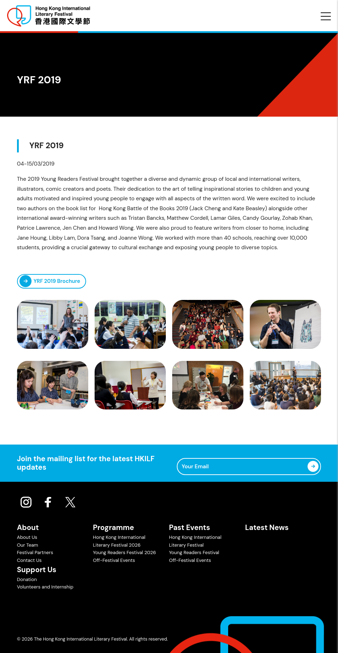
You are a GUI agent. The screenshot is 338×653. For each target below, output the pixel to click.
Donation (27, 579)
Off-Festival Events (114, 560)
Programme (113, 527)
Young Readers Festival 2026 (124, 552)
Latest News (267, 527)
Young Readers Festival (194, 552)
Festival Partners (35, 552)
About (28, 527)
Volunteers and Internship (45, 587)
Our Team (27, 545)
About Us (27, 537)
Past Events (189, 527)
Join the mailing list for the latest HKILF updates (86, 463)
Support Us (36, 569)
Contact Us (29, 560)
